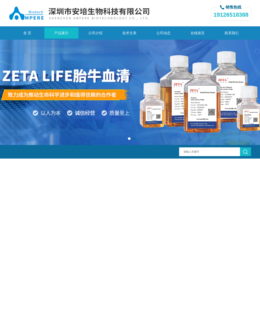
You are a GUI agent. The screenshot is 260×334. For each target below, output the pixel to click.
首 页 (27, 33)
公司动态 (163, 33)
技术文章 (129, 33)
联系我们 (232, 33)
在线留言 (198, 33)
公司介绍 (95, 33)
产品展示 (61, 33)
